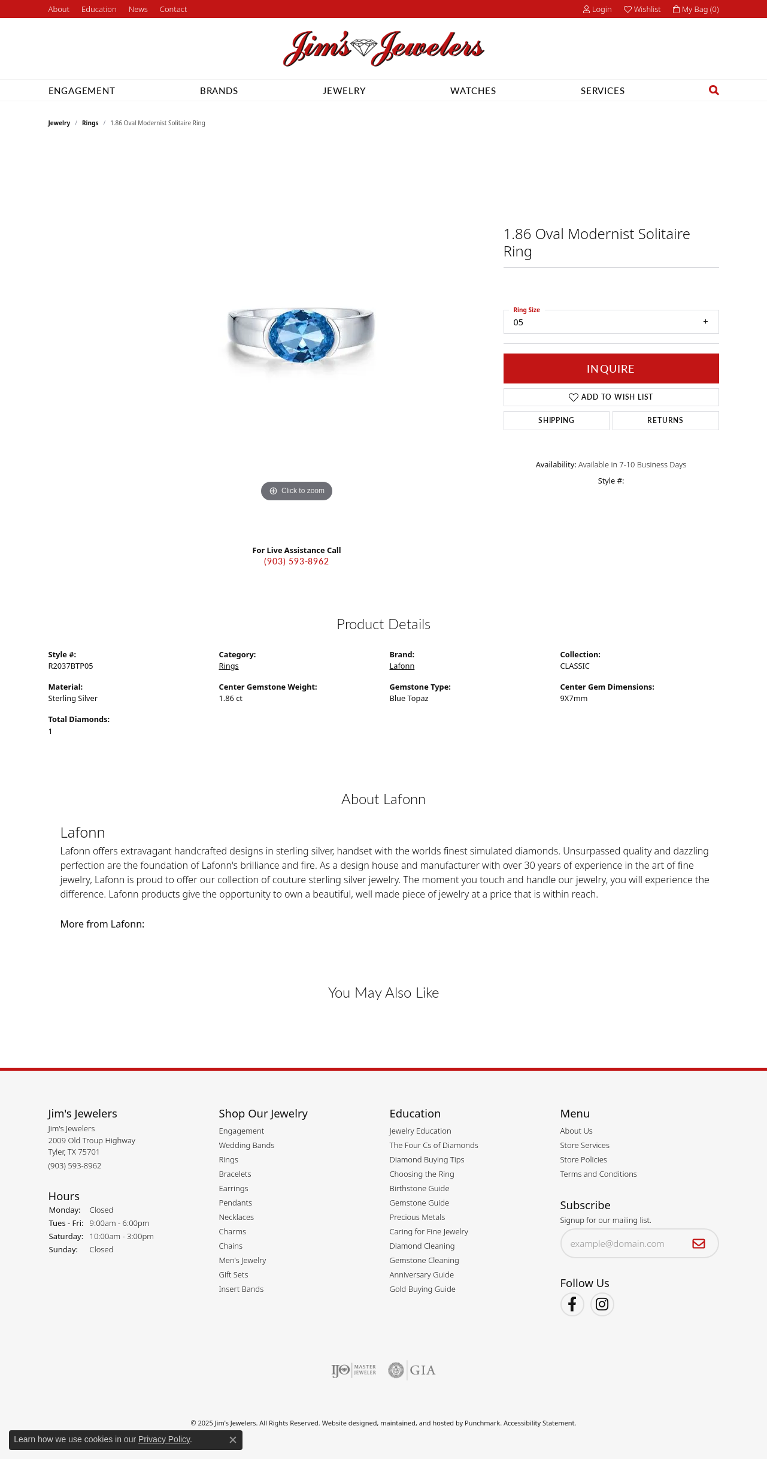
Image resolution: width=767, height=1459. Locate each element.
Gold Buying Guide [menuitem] (423, 1288)
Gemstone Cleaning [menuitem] (424, 1260)
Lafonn (402, 665)
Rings (90, 123)
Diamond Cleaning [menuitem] (422, 1245)
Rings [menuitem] (228, 1159)
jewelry (59, 123)
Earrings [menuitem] (233, 1188)
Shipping (556, 420)
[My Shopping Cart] (696, 9)
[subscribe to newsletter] (699, 1244)
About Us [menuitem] (576, 1130)
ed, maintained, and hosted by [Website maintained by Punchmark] (417, 1423)
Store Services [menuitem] (585, 1145)
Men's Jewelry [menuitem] (242, 1260)
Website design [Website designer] (345, 1423)
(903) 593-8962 (296, 561)
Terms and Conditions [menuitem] (598, 1173)
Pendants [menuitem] (236, 1202)
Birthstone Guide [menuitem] (420, 1188)
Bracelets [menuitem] (235, 1173)
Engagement (82, 90)
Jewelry (344, 90)
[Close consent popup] (233, 1439)
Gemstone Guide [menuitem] (420, 1202)
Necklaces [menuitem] (236, 1217)
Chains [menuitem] (231, 1245)
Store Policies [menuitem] (583, 1159)
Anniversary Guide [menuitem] (422, 1274)
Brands (219, 90)
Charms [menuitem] (233, 1231)
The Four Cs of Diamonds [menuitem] (434, 1145)
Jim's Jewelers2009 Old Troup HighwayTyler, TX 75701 (91, 1147)
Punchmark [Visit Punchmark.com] (482, 1423)
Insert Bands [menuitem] (241, 1288)
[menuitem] (353, 1371)
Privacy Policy (164, 1439)
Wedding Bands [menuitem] (247, 1145)
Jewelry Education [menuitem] (420, 1130)
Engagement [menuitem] (242, 1130)
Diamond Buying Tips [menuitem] (427, 1159)
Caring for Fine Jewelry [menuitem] (429, 1231)
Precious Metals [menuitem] (417, 1217)
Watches (473, 90)
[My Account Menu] (597, 9)
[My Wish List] (642, 9)
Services (602, 90)
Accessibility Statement (539, 1423)
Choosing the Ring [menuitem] (422, 1173)
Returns (665, 420)
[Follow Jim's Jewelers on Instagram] (602, 1305)
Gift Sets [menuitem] (233, 1274)
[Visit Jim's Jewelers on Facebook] (572, 1305)
